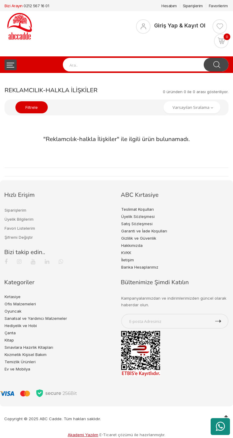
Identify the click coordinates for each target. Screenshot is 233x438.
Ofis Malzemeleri (20, 303)
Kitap (9, 340)
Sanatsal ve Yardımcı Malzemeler (36, 318)
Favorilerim (218, 5)
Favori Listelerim (20, 228)
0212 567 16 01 (36, 5)
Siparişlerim (193, 5)
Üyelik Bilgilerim (19, 219)
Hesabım (169, 5)
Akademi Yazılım (83, 434)
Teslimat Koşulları (137, 209)
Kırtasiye (13, 296)
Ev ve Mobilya (17, 369)
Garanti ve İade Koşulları (144, 230)
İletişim (127, 259)
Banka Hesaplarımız (139, 267)
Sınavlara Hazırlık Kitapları (29, 347)
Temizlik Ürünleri (20, 361)
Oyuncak (13, 311)
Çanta (10, 332)
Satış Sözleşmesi (137, 223)
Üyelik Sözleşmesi (138, 216)
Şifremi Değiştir (19, 237)
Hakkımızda (132, 245)
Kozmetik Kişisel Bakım (26, 354)
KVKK (126, 252)
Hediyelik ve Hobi (21, 325)
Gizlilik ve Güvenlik (138, 238)
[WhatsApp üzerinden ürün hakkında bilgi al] (220, 426)
